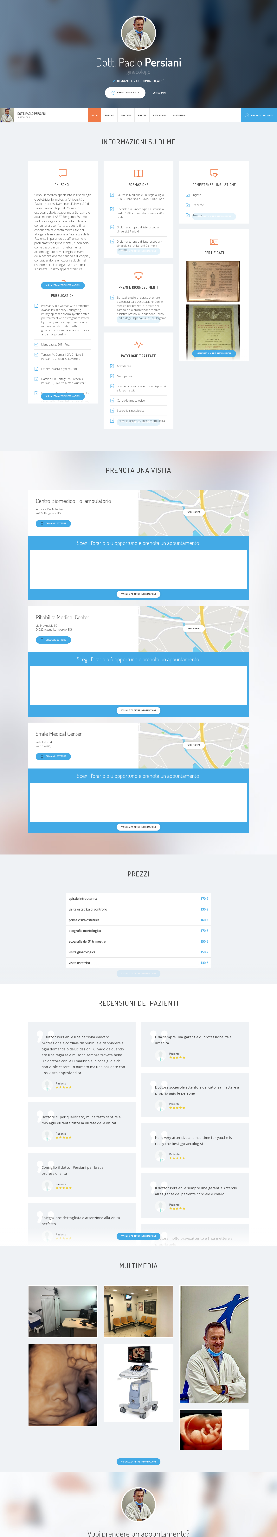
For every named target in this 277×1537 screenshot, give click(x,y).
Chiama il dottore (53, 523)
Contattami (159, 92)
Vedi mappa (194, 512)
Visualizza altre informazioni (63, 285)
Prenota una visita (259, 115)
